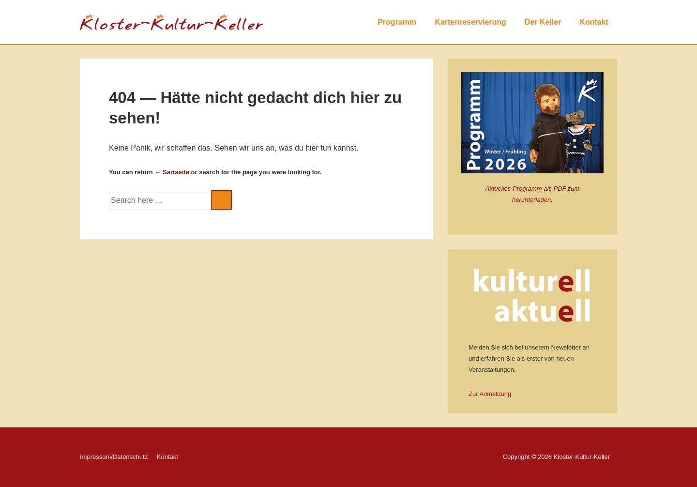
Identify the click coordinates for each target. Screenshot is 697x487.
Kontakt (593, 22)
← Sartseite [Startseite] (171, 172)
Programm (397, 22)
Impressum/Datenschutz (114, 456)
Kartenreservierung (470, 22)
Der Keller (543, 22)
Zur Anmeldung (490, 393)
